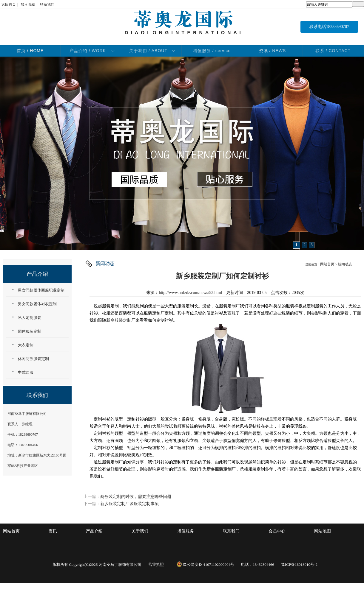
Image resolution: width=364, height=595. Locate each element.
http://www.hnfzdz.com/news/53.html (190, 292)
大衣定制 (25, 345)
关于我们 (140, 531)
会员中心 (277, 531)
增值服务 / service (212, 50)
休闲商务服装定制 (33, 358)
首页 (30, 50)
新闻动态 (345, 264)
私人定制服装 (29, 317)
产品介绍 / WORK (88, 50)
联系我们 (47, 4)
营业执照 (156, 564)
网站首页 (327, 264)
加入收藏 (28, 4)
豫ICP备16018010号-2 (299, 564)
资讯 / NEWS (272, 50)
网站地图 (322, 531)
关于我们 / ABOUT (148, 50)
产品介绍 (94, 531)
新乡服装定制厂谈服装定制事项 (129, 503)
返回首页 (8, 4)
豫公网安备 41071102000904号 (205, 564)
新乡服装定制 (118, 320)
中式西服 (25, 372)
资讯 (53, 531)
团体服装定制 (29, 331)
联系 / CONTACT (333, 50)
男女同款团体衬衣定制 (37, 304)
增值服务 (185, 531)
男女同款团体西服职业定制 (41, 290)
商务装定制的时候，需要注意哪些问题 (135, 496)
